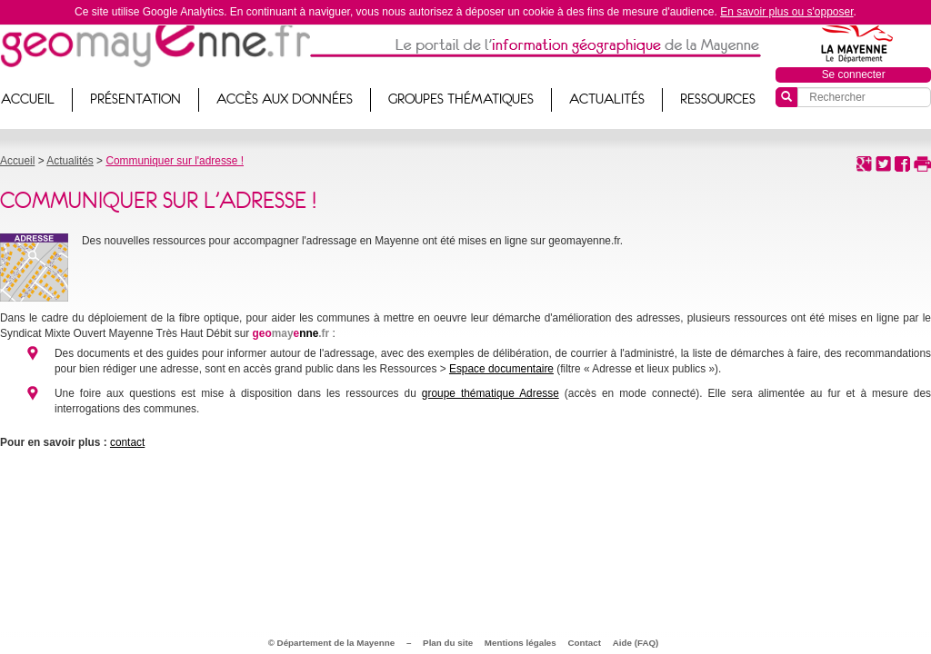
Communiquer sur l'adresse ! (174, 160)
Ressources (718, 99)
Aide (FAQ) (636, 643)
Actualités (607, 99)
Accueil (17, 160)
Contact (584, 643)
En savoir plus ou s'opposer (786, 11)
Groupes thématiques (461, 99)
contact (127, 442)
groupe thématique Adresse (490, 393)
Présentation (135, 99)
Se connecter (854, 74)
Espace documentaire (501, 368)
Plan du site (448, 643)
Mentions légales (520, 643)
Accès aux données (284, 99)
